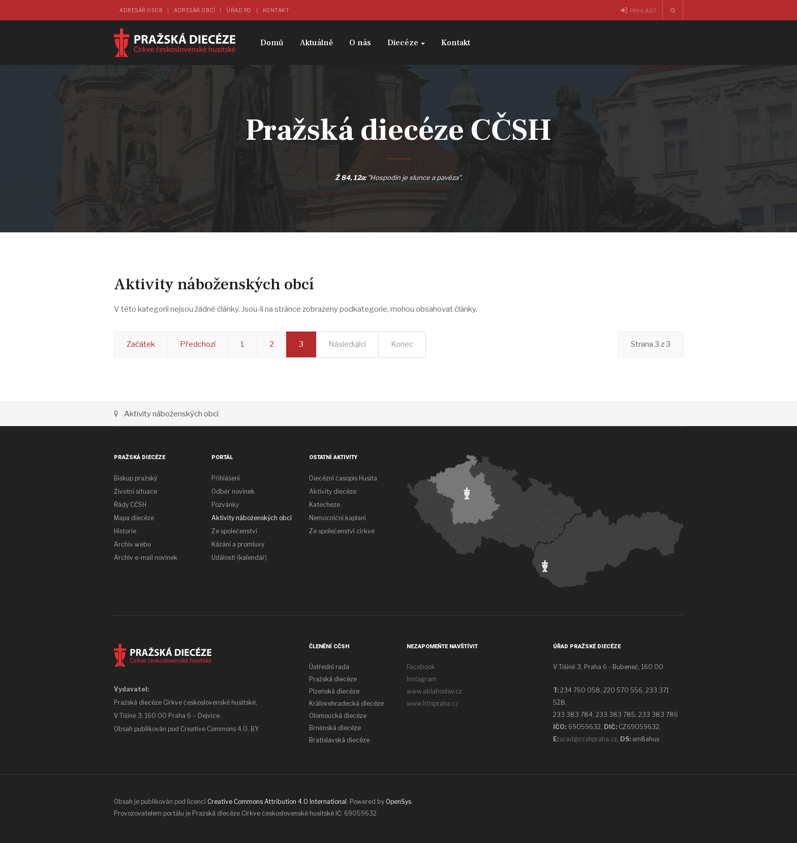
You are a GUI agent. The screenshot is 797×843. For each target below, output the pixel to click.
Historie (125, 531)
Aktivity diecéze (332, 491)
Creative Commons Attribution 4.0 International (277, 801)
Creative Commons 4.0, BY (219, 729)
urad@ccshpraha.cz (588, 739)
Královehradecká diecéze (346, 703)
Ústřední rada (329, 667)
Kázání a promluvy (237, 544)
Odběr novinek (233, 491)
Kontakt (276, 10)
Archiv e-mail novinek (145, 557)
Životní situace (135, 491)
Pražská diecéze (333, 679)
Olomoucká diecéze (337, 715)
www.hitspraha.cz (432, 703)
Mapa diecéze (134, 518)
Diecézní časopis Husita (343, 478)
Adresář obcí (194, 10)
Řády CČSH (130, 504)
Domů (272, 43)
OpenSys (398, 801)
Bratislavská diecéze (339, 740)
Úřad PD (239, 10)
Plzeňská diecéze (334, 691)
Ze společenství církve (342, 531)
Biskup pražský (135, 478)
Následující (347, 344)
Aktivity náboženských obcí (251, 518)
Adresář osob (141, 10)
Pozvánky (225, 504)
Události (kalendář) (239, 557)
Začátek (141, 344)
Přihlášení (225, 478)
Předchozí (198, 344)
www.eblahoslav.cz (434, 691)
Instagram (422, 679)
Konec (402, 344)
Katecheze (324, 504)
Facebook (421, 667)
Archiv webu (132, 544)
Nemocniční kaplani (337, 518)
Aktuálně (316, 43)
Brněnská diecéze (335, 728)
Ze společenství (234, 531)
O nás (360, 43)
